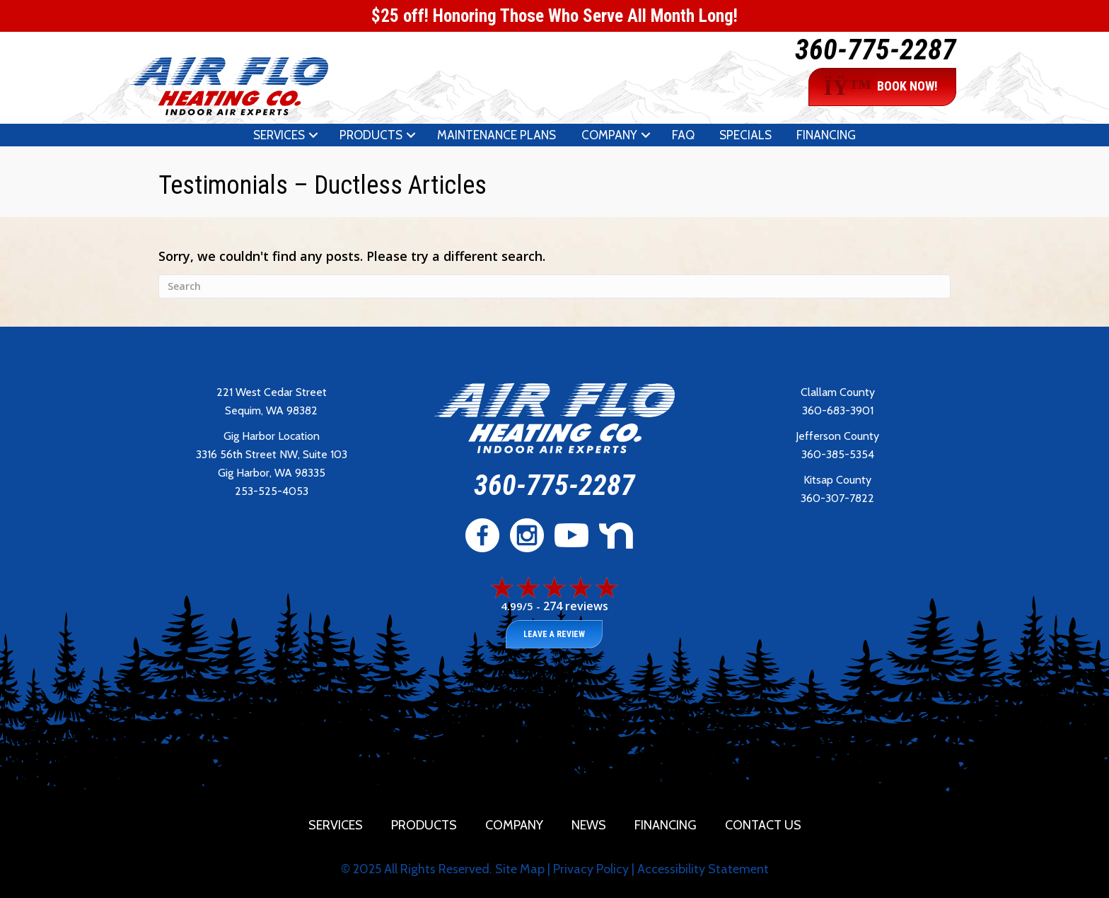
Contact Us (763, 825)
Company (609, 135)
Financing (826, 135)
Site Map (520, 869)
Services (279, 135)
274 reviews (575, 606)
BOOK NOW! (880, 87)
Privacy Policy (591, 869)
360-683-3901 (837, 410)
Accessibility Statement (703, 869)
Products (370, 135)
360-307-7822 (837, 498)
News (588, 825)
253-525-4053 (271, 491)
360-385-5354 (837, 454)
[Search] (554, 286)
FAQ (683, 135)
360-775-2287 (875, 49)
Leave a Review (554, 634)
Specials (745, 135)
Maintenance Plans (496, 135)
